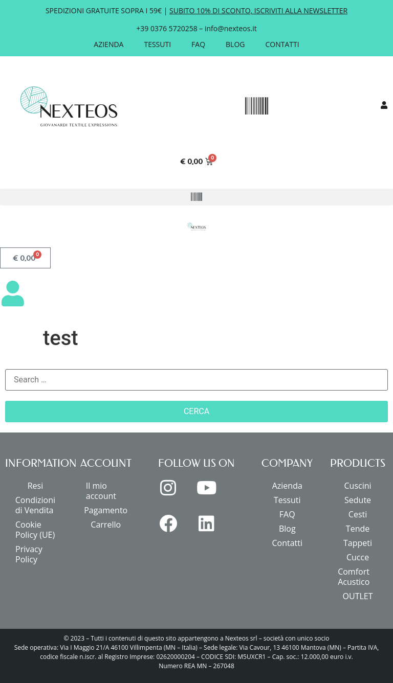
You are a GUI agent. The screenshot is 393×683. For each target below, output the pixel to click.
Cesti (357, 514)
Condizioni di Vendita (35, 505)
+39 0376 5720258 (166, 28)
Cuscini (358, 485)
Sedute (357, 500)
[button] (256, 106)
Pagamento (105, 510)
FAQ (198, 44)
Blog (235, 44)
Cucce (357, 557)
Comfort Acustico (353, 576)
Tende (357, 528)
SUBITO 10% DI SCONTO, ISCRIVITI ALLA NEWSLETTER (258, 10)
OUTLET (358, 596)
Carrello (106, 524)
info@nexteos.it (231, 28)
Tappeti (357, 543)
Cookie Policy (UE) (35, 529)
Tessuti (157, 44)
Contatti (282, 44)
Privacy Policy (28, 554)
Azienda (108, 44)
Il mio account (101, 491)
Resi (35, 485)
